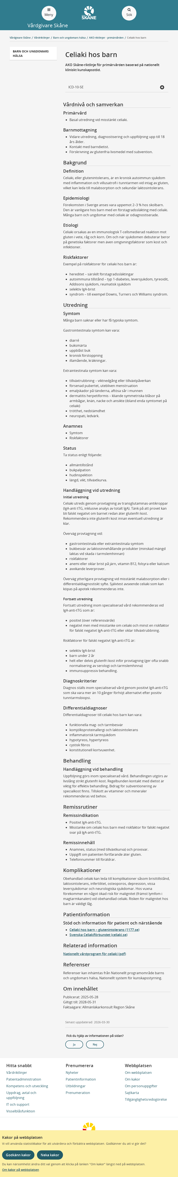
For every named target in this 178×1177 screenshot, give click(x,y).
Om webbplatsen (138, 1072)
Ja (74, 1044)
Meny (49, 12)
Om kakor (132, 1079)
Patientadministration (23, 1079)
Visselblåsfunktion (20, 1111)
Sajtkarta (132, 1092)
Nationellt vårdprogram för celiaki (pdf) (94, 954)
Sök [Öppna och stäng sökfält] (129, 12)
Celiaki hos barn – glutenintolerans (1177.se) (104, 929)
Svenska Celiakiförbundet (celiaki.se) (98, 934)
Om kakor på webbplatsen (20, 1170)
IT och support (17, 1104)
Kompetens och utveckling (27, 1086)
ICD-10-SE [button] (116, 87)
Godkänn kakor (18, 1155)
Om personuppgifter (141, 1086)
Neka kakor (50, 1155)
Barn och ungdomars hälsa (31, 53)
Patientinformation (81, 1079)
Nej (95, 1044)
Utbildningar (76, 1086)
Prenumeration (78, 1092)
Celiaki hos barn (136, 37)
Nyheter (72, 1072)
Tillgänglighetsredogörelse (146, 1099)
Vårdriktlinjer (16, 1072)
